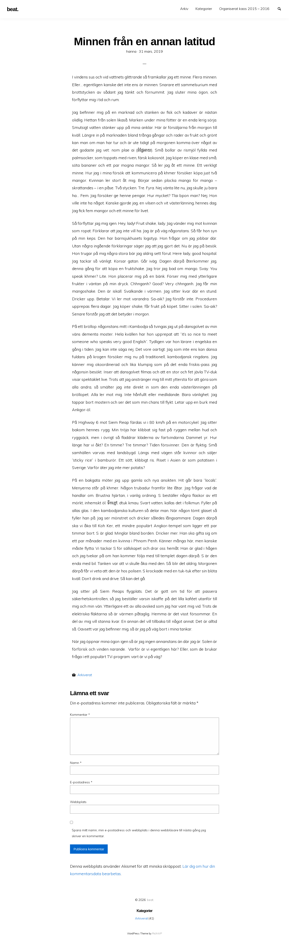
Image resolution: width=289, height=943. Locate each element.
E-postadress (81, 782)
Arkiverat (84, 675)
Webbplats (78, 802)
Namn (76, 763)
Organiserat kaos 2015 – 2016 (244, 8)
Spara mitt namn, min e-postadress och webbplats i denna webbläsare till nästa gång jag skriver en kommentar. (139, 833)
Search (281, 8)
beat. (150, 900)
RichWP (157, 933)
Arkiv (184, 8)
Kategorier (204, 8)
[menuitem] (184, 9)
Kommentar (80, 715)
